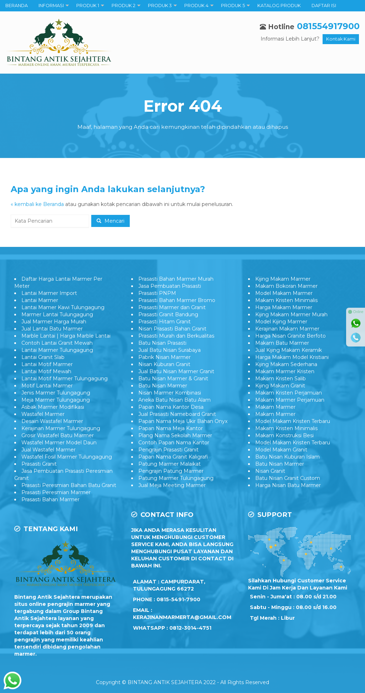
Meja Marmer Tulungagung (55, 400)
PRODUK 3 (160, 5)
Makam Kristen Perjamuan (288, 393)
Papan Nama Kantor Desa (171, 407)
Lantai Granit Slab (43, 357)
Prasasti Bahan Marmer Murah (176, 279)
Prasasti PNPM (157, 293)
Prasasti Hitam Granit (164, 321)
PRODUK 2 (123, 5)
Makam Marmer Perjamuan (289, 400)
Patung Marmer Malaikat (169, 464)
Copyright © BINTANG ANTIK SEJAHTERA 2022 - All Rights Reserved (182, 682)
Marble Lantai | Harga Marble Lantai (65, 336)
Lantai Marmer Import (49, 293)
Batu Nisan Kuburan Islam (287, 457)
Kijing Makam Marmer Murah (291, 314)
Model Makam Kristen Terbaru (292, 421)
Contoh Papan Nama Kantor (173, 442)
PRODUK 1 (87, 5)
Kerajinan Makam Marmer (287, 329)
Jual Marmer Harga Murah (53, 321)
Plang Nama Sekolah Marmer (175, 435)
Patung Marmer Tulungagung (176, 478)
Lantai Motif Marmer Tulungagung (64, 378)
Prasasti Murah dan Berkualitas (176, 336)
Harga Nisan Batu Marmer (288, 485)
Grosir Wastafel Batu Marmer (57, 435)
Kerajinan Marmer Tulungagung (60, 428)
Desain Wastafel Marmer (52, 421)
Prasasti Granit (39, 464)
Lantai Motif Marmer (47, 364)
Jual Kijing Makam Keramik (288, 350)
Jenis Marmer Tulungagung (55, 393)
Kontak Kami (340, 39)
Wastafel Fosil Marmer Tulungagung (66, 457)
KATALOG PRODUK (279, 5)
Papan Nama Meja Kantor (170, 428)
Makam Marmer (275, 407)
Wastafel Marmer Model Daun (59, 442)
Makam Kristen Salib (280, 378)
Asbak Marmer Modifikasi (52, 407)
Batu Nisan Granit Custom (287, 478)
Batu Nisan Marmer (162, 385)
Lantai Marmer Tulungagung (57, 350)
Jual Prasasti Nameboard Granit (177, 414)
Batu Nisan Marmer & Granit (173, 378)
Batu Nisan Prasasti (162, 343)
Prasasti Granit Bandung (168, 314)
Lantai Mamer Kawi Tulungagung (62, 307)
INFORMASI (51, 5)
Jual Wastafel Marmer (48, 449)
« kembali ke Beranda (37, 204)
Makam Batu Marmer (282, 343)
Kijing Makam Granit (280, 385)
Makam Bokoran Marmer (286, 286)
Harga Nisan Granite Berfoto (290, 336)
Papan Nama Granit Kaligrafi (173, 457)
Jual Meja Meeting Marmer (172, 485)
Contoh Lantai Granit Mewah (57, 343)
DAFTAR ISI (324, 5)
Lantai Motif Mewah (46, 371)
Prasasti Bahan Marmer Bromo (176, 300)
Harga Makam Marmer (283, 307)
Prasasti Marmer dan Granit (172, 307)
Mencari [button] (110, 221)
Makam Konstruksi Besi (284, 435)
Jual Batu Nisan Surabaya (169, 350)
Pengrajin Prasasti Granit (168, 449)
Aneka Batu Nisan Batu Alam (174, 400)
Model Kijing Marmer (281, 321)
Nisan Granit (270, 471)
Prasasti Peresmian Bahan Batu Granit (68, 485)
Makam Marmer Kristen (284, 371)
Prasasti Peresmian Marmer (56, 492)
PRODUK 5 (233, 5)
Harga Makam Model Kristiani (292, 357)
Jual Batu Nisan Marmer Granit (176, 371)
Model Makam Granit (281, 449)
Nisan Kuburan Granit (164, 364)
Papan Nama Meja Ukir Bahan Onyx (182, 421)
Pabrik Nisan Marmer (164, 357)
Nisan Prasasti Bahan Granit (172, 329)
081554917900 (328, 26)
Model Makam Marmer (284, 293)
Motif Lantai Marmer (47, 385)
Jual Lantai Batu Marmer (52, 329)
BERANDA (16, 5)
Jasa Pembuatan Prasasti (169, 286)
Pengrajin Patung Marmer (171, 471)
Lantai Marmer (39, 300)
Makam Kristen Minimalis (286, 300)
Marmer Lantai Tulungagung (57, 314)
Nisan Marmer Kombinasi (169, 393)
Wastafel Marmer (43, 414)
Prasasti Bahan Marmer (50, 499)
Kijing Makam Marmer (282, 279)
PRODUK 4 (196, 5)
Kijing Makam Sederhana (286, 364)
